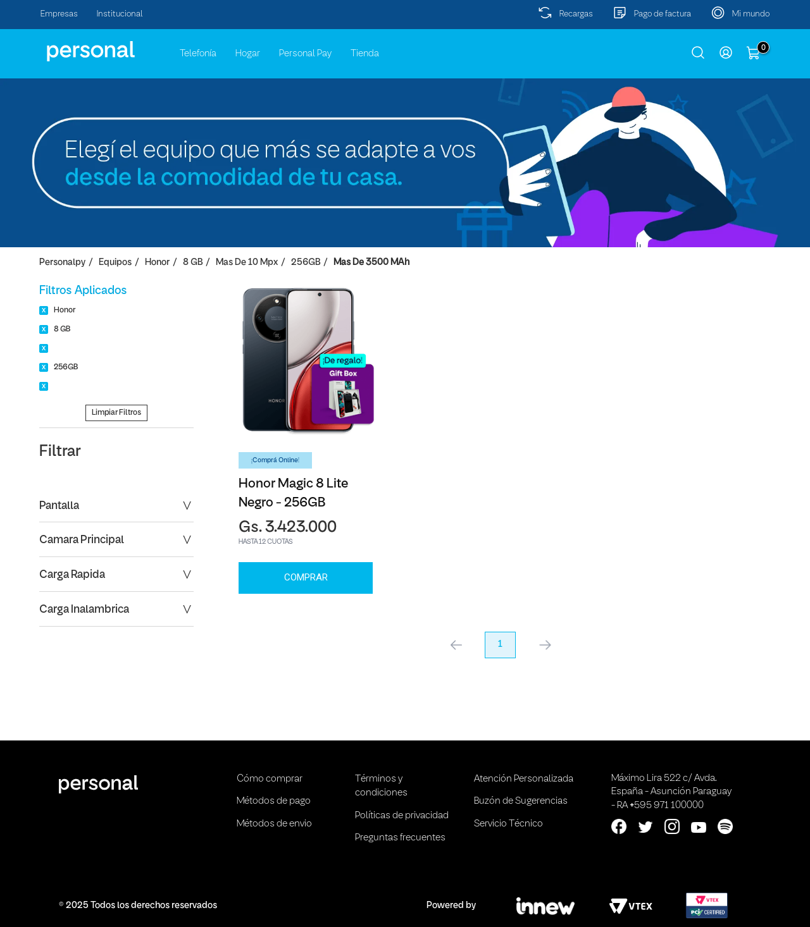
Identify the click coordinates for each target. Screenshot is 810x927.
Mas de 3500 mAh (371, 263)
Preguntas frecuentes (400, 837)
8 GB (192, 263)
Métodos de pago (274, 801)
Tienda (365, 53)
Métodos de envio (274, 824)
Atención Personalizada (523, 779)
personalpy (62, 263)
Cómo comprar (269, 779)
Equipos (115, 263)
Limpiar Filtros (116, 412)
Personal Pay (305, 53)
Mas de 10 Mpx (247, 263)
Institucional (120, 14)
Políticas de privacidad (402, 815)
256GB (305, 263)
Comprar (306, 577)
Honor (157, 263)
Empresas (59, 14)
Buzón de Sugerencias (521, 801)
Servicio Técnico (508, 824)
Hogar (247, 53)
